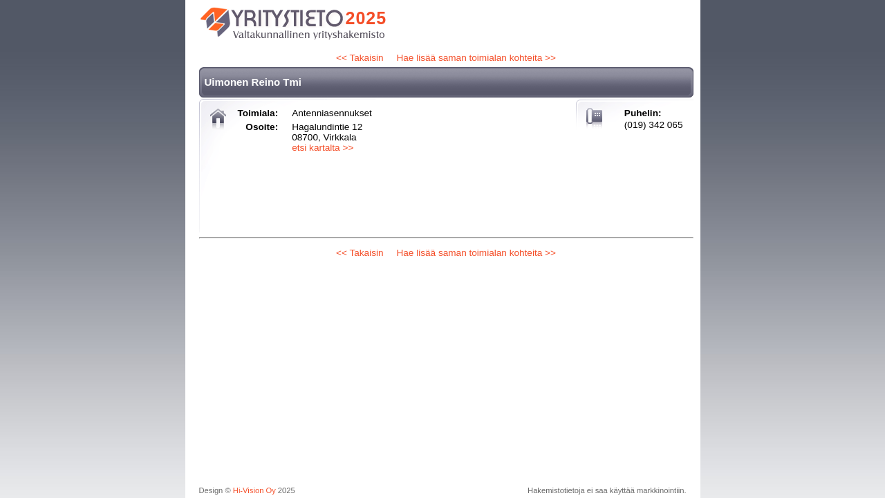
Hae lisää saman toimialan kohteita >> (475, 58)
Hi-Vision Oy (254, 490)
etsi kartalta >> (322, 147)
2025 (366, 18)
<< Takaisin (360, 58)
